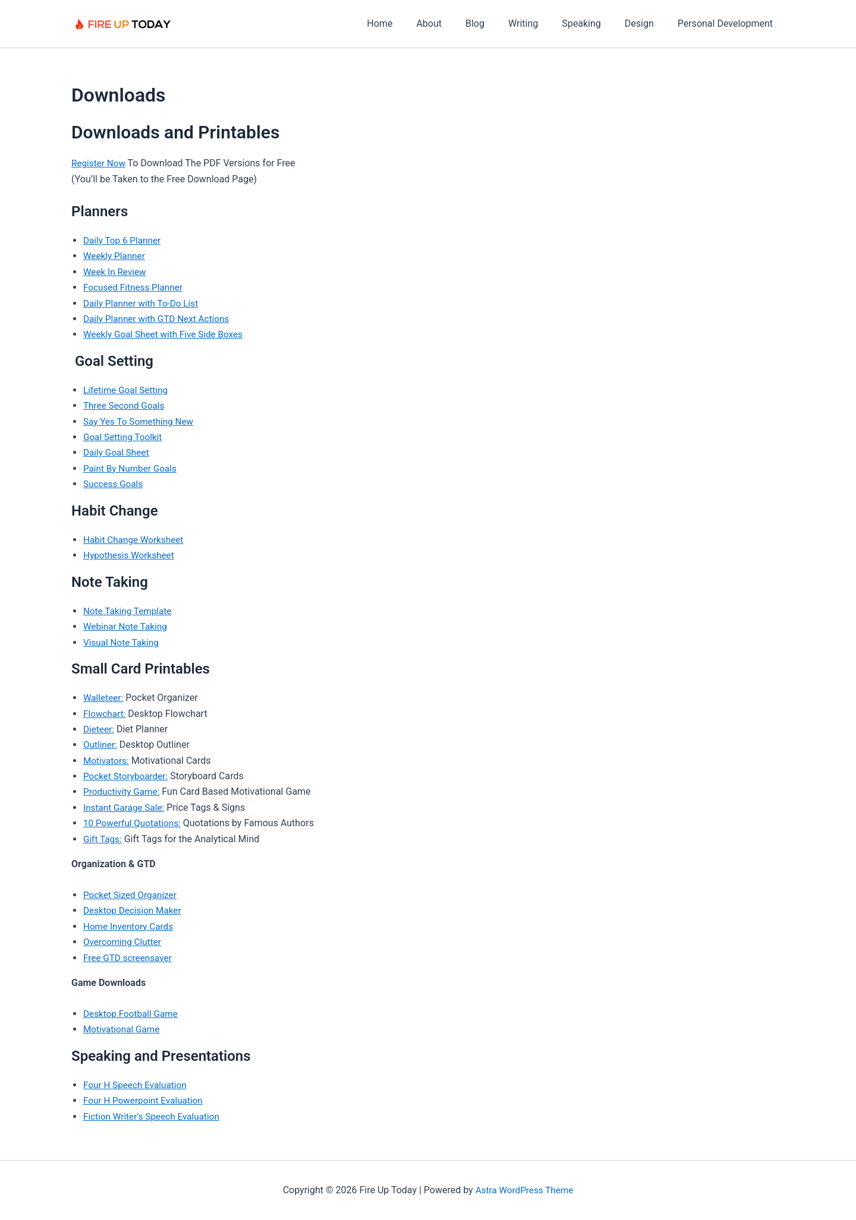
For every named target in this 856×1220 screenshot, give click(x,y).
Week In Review (116, 271)
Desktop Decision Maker (134, 910)
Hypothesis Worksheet (130, 555)
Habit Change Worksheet (135, 539)
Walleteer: (104, 697)
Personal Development (727, 23)
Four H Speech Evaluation (137, 1085)
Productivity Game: (123, 791)
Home (410, 23)
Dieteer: (99, 729)
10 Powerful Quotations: (134, 823)
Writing (540, 23)
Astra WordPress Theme (524, 1190)
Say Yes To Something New (141, 421)
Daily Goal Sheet (117, 452)
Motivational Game (123, 1029)
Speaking (593, 23)
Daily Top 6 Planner (123, 240)
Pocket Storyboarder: (127, 776)
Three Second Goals (125, 405)
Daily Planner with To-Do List (143, 303)
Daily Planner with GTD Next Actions (159, 318)
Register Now (99, 163)
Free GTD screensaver (129, 957)
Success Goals (114, 483)
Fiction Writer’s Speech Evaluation (154, 1116)
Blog (496, 23)
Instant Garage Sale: (125, 807)
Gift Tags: (103, 839)
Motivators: (107, 760)
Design (646, 23)
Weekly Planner (115, 255)
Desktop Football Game (132, 1013)
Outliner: (100, 744)
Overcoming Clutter (124, 941)
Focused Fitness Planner (135, 287)
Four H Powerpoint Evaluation (145, 1100)
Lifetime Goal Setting (127, 390)
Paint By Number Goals (132, 468)
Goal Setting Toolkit (124, 437)
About (455, 23)
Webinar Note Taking (127, 626)
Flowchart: (105, 713)
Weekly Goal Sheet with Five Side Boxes (166, 334)
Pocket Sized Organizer (132, 894)
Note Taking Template (129, 611)
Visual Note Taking (122, 642)
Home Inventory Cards (130, 926)
